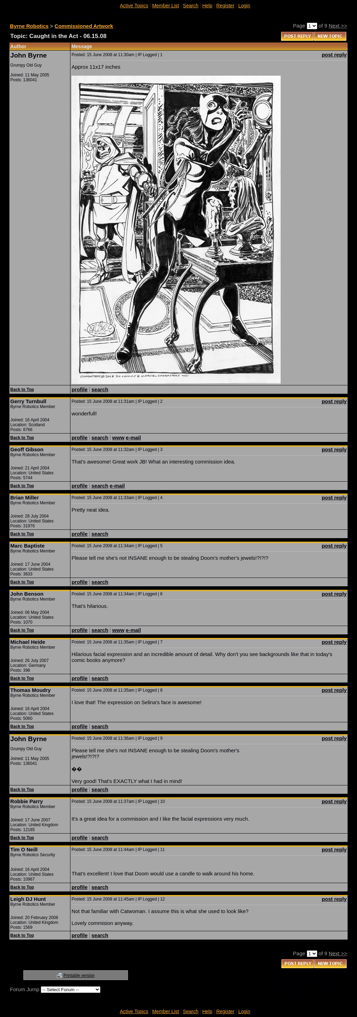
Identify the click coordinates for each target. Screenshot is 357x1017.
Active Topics (134, 5)
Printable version (78, 975)
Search (190, 5)
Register (225, 5)
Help (207, 5)
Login (244, 5)
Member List (165, 5)
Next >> (338, 26)
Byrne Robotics (29, 26)
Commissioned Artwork (84, 26)
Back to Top (22, 389)
